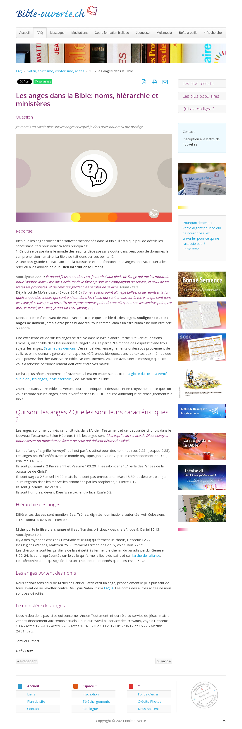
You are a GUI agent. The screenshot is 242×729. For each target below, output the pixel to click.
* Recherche (213, 32)
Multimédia (164, 32)
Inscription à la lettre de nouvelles (201, 141)
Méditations (79, 32)
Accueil (24, 32)
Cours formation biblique (112, 32)
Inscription (90, 694)
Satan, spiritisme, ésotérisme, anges (55, 71)
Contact (189, 131)
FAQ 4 (108, 588)
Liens (31, 694)
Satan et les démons (60, 348)
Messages (57, 32)
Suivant (164, 661)
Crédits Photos (149, 701)
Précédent (27, 661)
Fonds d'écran (149, 694)
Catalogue (90, 708)
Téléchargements (96, 701)
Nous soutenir (149, 708)
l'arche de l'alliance (146, 555)
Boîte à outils (188, 32)
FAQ (40, 32)
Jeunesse (143, 32)
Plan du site (36, 701)
